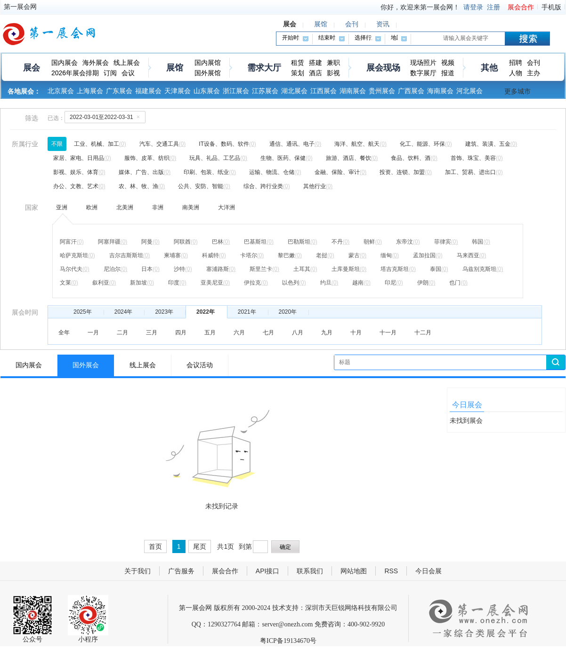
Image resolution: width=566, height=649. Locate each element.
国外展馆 (207, 73)
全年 (64, 332)
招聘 (515, 62)
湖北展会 (294, 91)
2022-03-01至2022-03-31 (106, 116)
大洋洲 (226, 207)
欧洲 (91, 207)
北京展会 (61, 91)
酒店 (315, 73)
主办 (533, 73)
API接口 (268, 571)
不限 (57, 144)
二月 (122, 332)
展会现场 (383, 67)
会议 (128, 73)
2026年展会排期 (75, 73)
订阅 (110, 73)
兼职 (333, 62)
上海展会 (90, 91)
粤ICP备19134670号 (288, 640)
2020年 (288, 312)
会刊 (533, 62)
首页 (155, 546)
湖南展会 (353, 91)
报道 (447, 73)
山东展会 (207, 91)
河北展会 (469, 91)
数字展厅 (423, 73)
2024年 (123, 312)
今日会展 (428, 571)
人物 (515, 73)
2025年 (82, 312)
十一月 (388, 332)
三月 (151, 332)
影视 (333, 73)
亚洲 (61, 207)
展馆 (174, 67)
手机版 (551, 7)
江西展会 (323, 91)
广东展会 (119, 91)
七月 (268, 332)
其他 (489, 67)
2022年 (205, 312)
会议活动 (199, 365)
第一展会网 (20, 6)
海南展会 (440, 91)
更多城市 (517, 91)
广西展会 (411, 91)
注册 (493, 7)
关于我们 (137, 571)
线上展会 (126, 62)
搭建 (315, 62)
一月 (93, 332)
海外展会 (95, 62)
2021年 (247, 312)
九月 (326, 332)
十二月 (422, 332)
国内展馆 (207, 62)
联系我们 (310, 571)
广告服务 (181, 571)
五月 (210, 332)
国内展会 (64, 62)
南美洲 (190, 207)
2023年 (164, 312)
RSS (391, 571)
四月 (180, 332)
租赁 (297, 62)
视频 (447, 62)
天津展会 (177, 91)
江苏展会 (265, 91)
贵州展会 (382, 91)
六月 (239, 332)
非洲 (157, 207)
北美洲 (124, 207)
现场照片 (423, 62)
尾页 (199, 546)
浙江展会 (236, 91)
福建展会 (148, 91)
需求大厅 (264, 67)
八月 (297, 332)
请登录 (473, 7)
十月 (356, 332)
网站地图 (353, 571)
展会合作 (521, 7)
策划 (297, 73)
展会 (31, 67)
